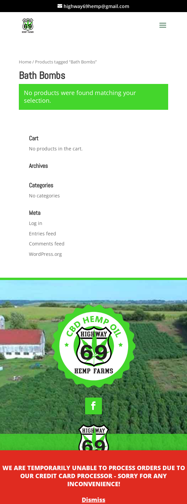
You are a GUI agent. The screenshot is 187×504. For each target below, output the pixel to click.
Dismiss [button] (93, 500)
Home (25, 62)
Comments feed (47, 243)
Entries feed (42, 233)
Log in (35, 223)
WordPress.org (45, 254)
